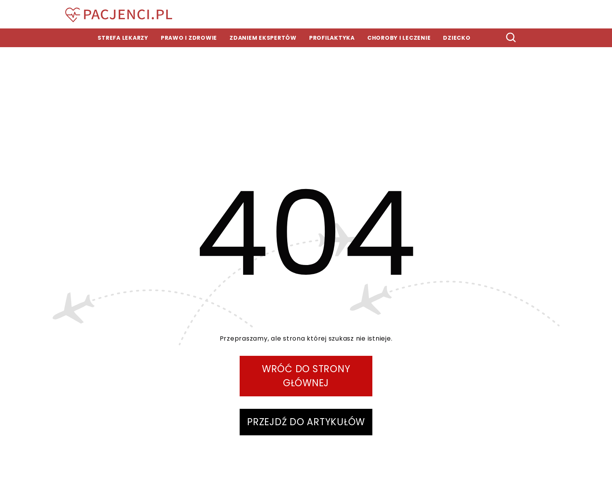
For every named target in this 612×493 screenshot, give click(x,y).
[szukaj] (511, 37)
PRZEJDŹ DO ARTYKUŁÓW (306, 421)
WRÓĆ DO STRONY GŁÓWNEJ (306, 375)
